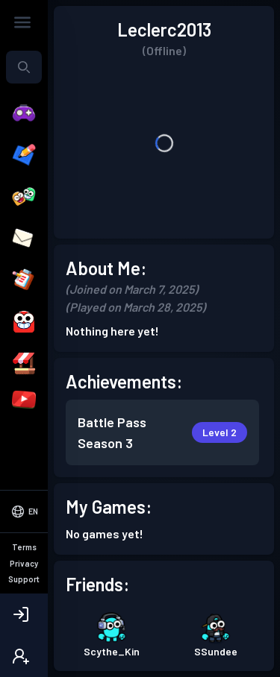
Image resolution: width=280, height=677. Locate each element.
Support (24, 579)
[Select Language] (24, 511)
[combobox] (24, 67)
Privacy (24, 563)
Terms (24, 547)
